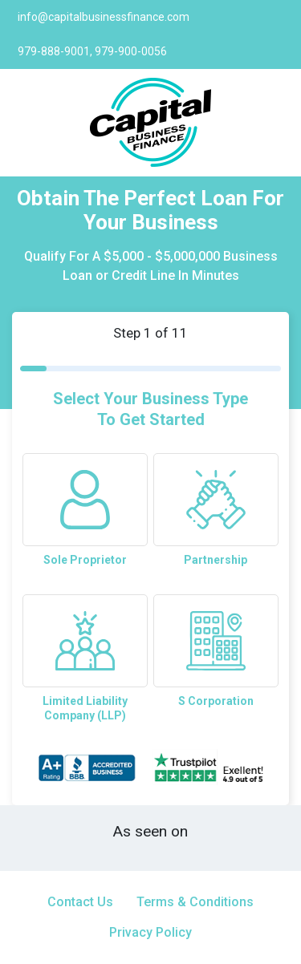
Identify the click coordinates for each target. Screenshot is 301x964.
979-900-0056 (131, 51)
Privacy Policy (150, 932)
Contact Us (80, 901)
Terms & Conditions (195, 901)
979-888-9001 (54, 51)
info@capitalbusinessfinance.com (103, 16)
